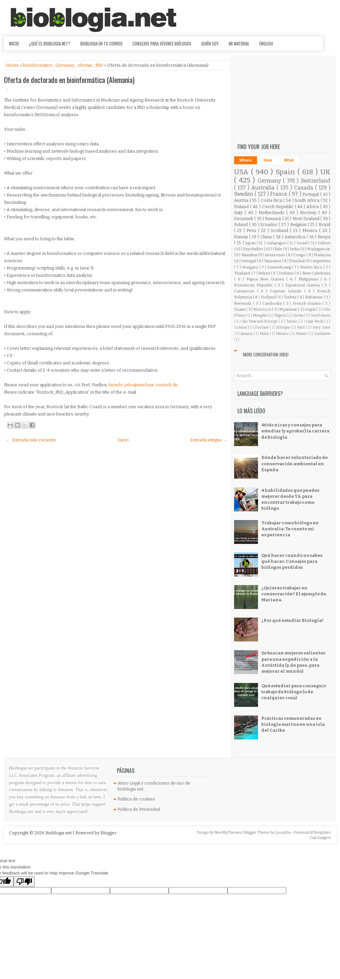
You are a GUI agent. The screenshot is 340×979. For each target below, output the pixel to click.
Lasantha (283, 832)
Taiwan (292, 321)
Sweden (244, 194)
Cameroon (245, 291)
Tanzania (273, 261)
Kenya (324, 236)
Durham (262, 327)
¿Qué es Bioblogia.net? (49, 43)
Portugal (311, 194)
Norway (309, 212)
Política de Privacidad (139, 809)
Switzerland (315, 181)
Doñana (287, 273)
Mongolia (260, 315)
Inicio (14, 43)
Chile (278, 249)
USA (242, 172)
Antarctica (295, 236)
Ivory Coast (321, 327)
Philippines (309, 279)
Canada (304, 188)
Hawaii (241, 236)
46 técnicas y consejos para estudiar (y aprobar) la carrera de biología (295, 430)
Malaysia (322, 255)
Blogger (109, 832)
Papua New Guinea (266, 279)
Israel (302, 243)
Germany (65, 65)
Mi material (239, 43)
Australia (264, 188)
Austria (242, 200)
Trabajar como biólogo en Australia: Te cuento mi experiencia (290, 528)
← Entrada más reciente (31, 439)
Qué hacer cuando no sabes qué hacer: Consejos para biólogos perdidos (291, 561)
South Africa (307, 200)
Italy (239, 212)
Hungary (250, 267)
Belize (264, 273)
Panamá (273, 218)
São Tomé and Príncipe (260, 321)
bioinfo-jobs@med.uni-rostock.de (143, 384)
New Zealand (307, 218)
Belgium (299, 224)
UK (325, 172)
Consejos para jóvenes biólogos (161, 43)
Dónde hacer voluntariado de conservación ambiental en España (294, 463)
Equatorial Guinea (303, 285)
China (266, 236)
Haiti (301, 327)
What (289, 160)
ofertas (85, 65)
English (266, 43)
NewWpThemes (228, 832)
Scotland (280, 230)
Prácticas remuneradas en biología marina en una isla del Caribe (293, 724)
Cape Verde (315, 321)
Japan (251, 243)
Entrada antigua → (209, 439)
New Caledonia (316, 273)
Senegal (249, 261)
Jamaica (247, 334)
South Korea (320, 315)
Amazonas (275, 255)
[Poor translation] (24, 881)
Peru (252, 230)
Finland (242, 206)
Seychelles (253, 249)
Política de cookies (136, 798)
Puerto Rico (311, 267)
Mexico (310, 230)
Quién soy (210, 43)
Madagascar (318, 249)
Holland (269, 297)
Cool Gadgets (320, 838)
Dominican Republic (254, 285)
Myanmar (288, 309)
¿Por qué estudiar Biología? (292, 620)
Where (245, 160)
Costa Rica (272, 200)
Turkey (291, 297)
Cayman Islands (287, 291)
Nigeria (281, 315)
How (268, 160)
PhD (99, 65)
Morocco (262, 309)
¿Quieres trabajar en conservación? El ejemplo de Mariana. (293, 593)
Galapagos (276, 243)
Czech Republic (278, 206)
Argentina (321, 261)
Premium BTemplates (312, 832)
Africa (313, 206)
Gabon (324, 243)
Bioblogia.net (59, 832)
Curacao (241, 327)
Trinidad (297, 261)
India (295, 249)
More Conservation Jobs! (266, 354)
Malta (265, 334)
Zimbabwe (322, 334)
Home (13, 65)
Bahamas (314, 297)
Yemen (301, 334)
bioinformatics (38, 65)
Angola (310, 309)
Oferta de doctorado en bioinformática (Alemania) (69, 79)
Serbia (298, 315)
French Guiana (307, 303)
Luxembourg (279, 267)
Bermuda (243, 303)
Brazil (324, 224)
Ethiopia (284, 327)
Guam (240, 309)
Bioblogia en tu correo (101, 43)
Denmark (244, 218)
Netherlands (272, 212)
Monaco (282, 334)
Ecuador (269, 224)
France (279, 194)
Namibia (249, 255)
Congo (299, 255)
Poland (241, 224)
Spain (287, 172)
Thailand (242, 273)
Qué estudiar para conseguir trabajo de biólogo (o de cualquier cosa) (293, 691)
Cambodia (272, 303)
